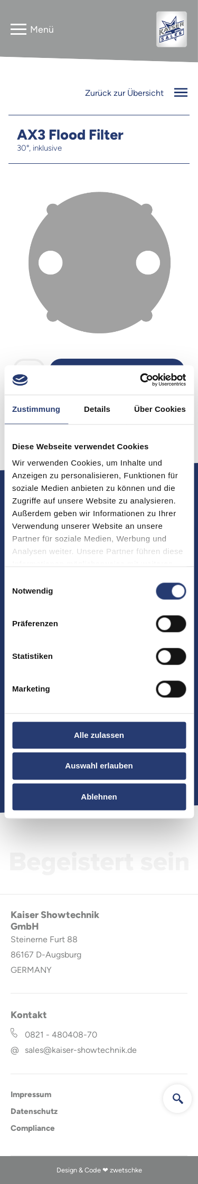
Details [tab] (97, 408)
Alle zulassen (99, 735)
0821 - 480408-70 (61, 1035)
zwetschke (126, 1170)
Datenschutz (34, 1111)
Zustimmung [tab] (36, 408)
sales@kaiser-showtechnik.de (81, 1050)
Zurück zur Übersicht (136, 93)
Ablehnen (99, 796)
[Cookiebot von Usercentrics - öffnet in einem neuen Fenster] (141, 380)
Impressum (31, 1094)
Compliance (33, 1128)
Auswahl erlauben (99, 766)
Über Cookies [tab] (160, 408)
